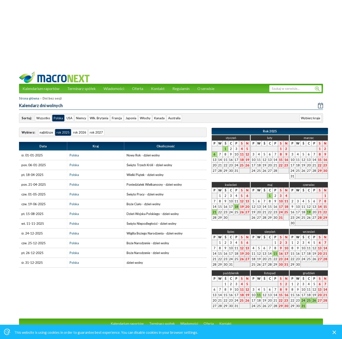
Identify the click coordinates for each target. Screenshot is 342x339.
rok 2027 (96, 132)
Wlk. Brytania (99, 118)
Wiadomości (114, 88)
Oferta (137, 88)
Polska (58, 118)
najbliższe (46, 132)
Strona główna (29, 98)
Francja (117, 118)
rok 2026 (79, 132)
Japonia (130, 118)
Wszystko (43, 118)
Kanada (159, 118)
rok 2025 (63, 132)
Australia (174, 118)
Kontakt (158, 88)
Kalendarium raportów (41, 88)
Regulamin (181, 88)
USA (69, 118)
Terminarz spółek (81, 88)
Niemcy (81, 118)
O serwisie (205, 88)
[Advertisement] (171, 38)
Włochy (145, 118)
